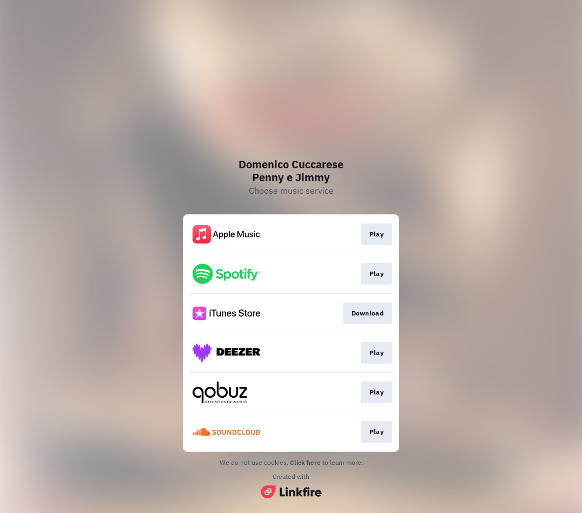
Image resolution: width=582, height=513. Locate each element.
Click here (305, 462)
